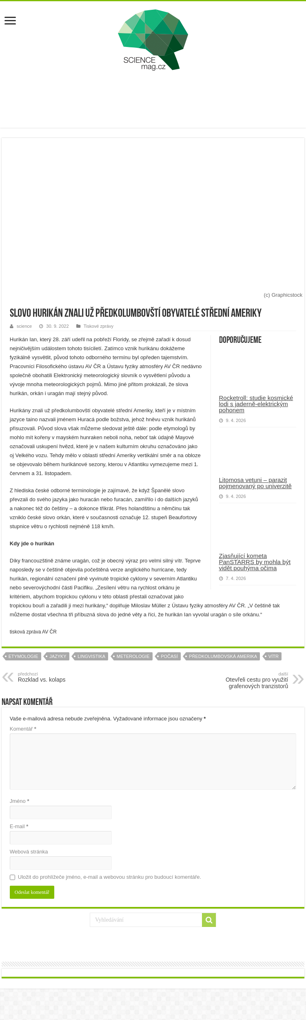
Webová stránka (29, 852)
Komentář (23, 729)
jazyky (58, 656)
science (24, 326)
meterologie (133, 656)
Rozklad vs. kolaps (60, 677)
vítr (273, 656)
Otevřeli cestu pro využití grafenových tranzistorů (246, 680)
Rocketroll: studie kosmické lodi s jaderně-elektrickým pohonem (256, 403)
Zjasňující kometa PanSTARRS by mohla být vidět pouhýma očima (255, 561)
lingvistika (91, 656)
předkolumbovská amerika (223, 656)
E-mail (19, 826)
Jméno (19, 801)
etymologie (23, 656)
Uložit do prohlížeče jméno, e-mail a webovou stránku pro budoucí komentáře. (109, 877)
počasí (169, 656)
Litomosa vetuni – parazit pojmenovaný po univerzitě (255, 482)
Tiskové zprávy (98, 326)
